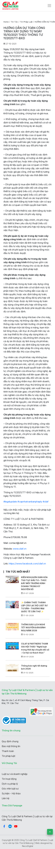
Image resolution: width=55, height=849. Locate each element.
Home (6, 22)
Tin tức (14, 22)
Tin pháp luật (26, 22)
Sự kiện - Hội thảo (11, 793)
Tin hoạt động (9, 778)
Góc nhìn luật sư (10, 788)
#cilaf (46, 501)
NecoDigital (27, 846)
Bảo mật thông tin (11, 746)
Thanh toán (8, 751)
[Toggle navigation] (49, 5)
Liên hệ (5, 798)
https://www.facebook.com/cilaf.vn (27, 563)
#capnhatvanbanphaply (29, 501)
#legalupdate (10, 501)
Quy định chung (10, 741)
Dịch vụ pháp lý (10, 783)
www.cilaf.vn (19, 548)
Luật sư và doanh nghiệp (14, 774)
